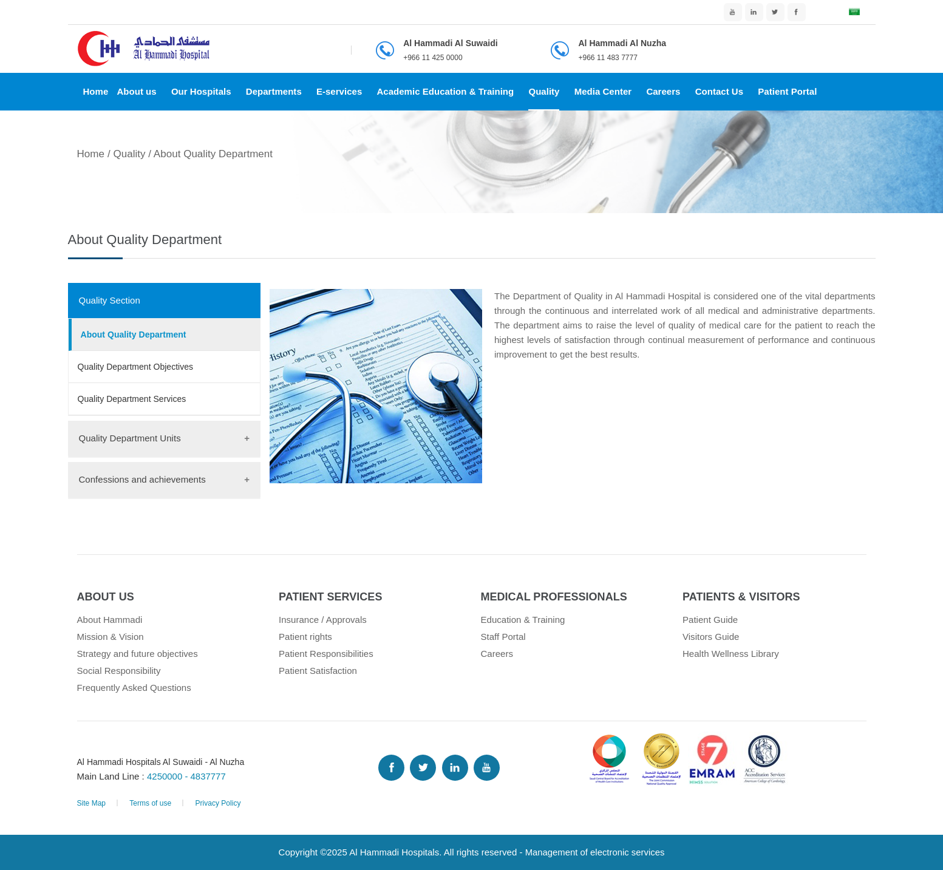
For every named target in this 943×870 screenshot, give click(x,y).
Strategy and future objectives (137, 653)
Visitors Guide (711, 636)
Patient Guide (710, 619)
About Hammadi (110, 619)
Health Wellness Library (731, 653)
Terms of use (150, 803)
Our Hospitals (201, 91)
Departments (274, 91)
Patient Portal (787, 91)
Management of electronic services (595, 852)
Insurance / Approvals (323, 619)
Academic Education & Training (445, 91)
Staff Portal (503, 636)
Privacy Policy (217, 803)
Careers (663, 91)
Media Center (603, 91)
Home (96, 91)
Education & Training (523, 619)
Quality (543, 91)
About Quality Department (133, 334)
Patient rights (305, 636)
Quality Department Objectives (136, 367)
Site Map (91, 803)
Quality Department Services (132, 399)
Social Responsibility (119, 670)
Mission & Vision (110, 636)
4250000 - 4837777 (186, 776)
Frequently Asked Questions (134, 687)
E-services (339, 91)
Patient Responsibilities (326, 653)
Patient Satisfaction (318, 670)
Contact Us (719, 91)
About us (136, 91)
